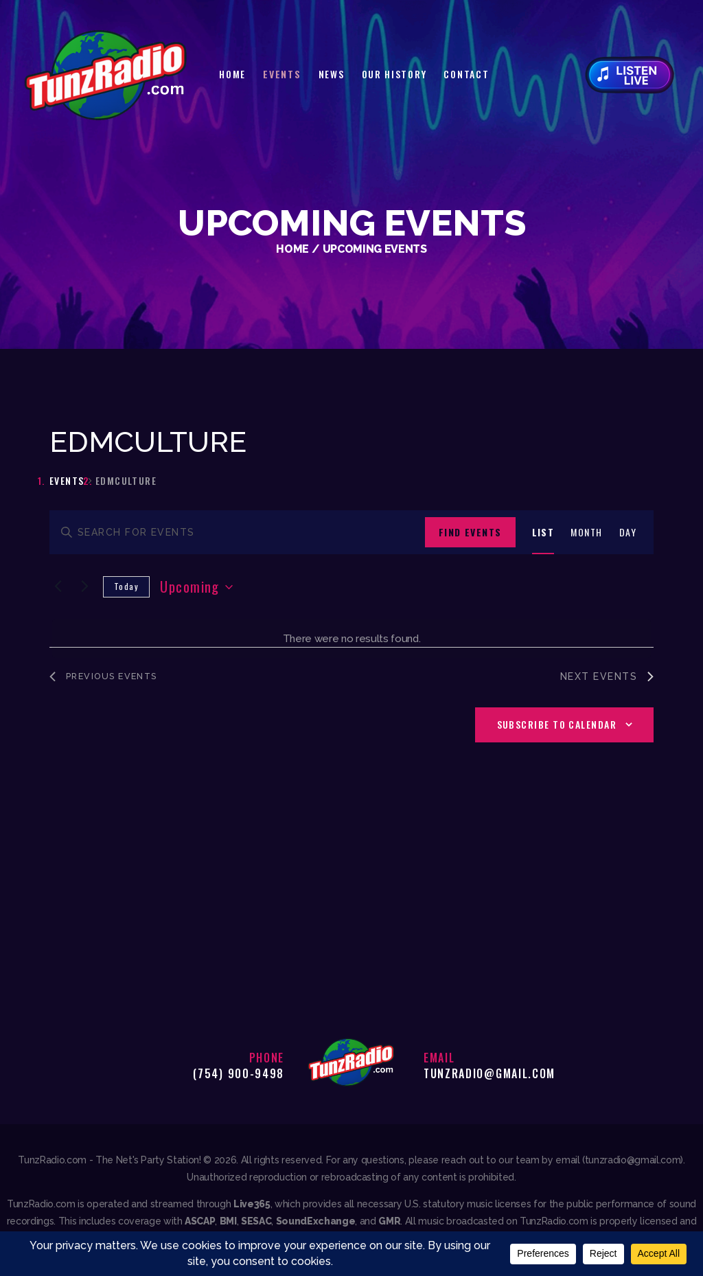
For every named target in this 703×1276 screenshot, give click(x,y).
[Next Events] (84, 586)
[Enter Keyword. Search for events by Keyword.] (237, 532)
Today (126, 586)
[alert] (351, 638)
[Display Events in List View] (543, 532)
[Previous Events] (57, 586)
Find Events (470, 532)
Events (66, 481)
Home (292, 248)
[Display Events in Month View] (586, 532)
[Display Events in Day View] (627, 532)
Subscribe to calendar (556, 725)
